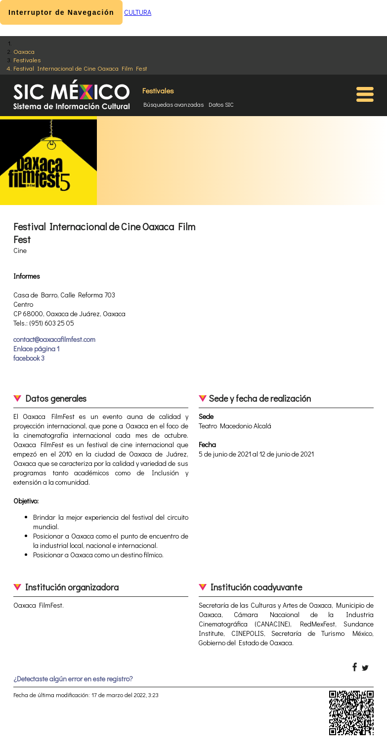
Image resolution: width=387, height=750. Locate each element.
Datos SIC (221, 104)
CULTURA (137, 12)
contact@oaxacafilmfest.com (54, 339)
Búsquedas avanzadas (173, 104)
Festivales (27, 59)
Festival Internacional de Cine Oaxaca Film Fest (80, 68)
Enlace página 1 (36, 348)
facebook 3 (28, 358)
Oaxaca (24, 51)
